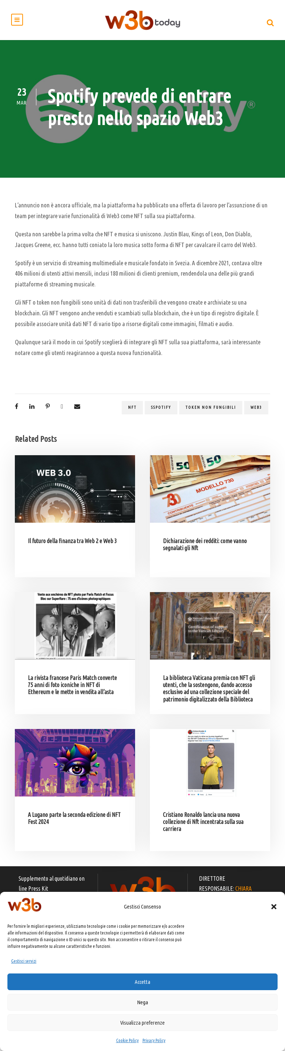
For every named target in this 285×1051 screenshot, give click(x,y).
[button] (274, 906)
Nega (142, 1002)
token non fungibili (211, 416)
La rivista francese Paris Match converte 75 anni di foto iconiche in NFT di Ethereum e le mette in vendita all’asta (72, 693)
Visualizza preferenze (142, 1022)
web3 (256, 416)
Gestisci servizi (23, 961)
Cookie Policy (127, 1040)
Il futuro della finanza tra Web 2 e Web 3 (72, 549)
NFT (132, 416)
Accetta (142, 982)
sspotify (161, 416)
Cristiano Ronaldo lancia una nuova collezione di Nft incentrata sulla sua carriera (203, 830)
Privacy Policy (154, 1040)
